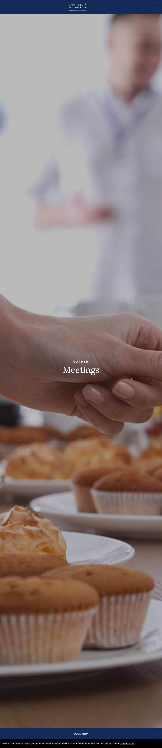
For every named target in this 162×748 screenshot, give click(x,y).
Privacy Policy (127, 743)
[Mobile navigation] (154, 6)
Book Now (81, 733)
